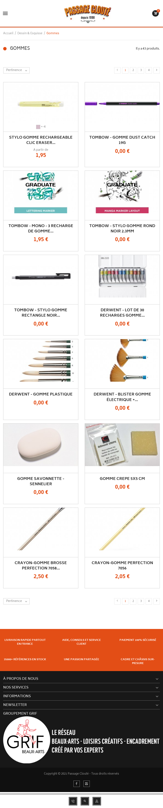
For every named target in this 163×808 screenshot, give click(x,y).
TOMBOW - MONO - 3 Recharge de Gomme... (40, 229)
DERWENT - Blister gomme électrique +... (122, 397)
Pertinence (17, 70)
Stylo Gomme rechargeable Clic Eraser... (41, 140)
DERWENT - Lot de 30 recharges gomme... (122, 313)
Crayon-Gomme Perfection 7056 (122, 566)
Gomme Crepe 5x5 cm (122, 479)
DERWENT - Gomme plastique (41, 394)
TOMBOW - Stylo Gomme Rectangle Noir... (40, 313)
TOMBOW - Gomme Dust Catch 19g (122, 140)
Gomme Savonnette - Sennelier (40, 482)
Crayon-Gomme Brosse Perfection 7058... (41, 566)
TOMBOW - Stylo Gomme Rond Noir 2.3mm (122, 229)
